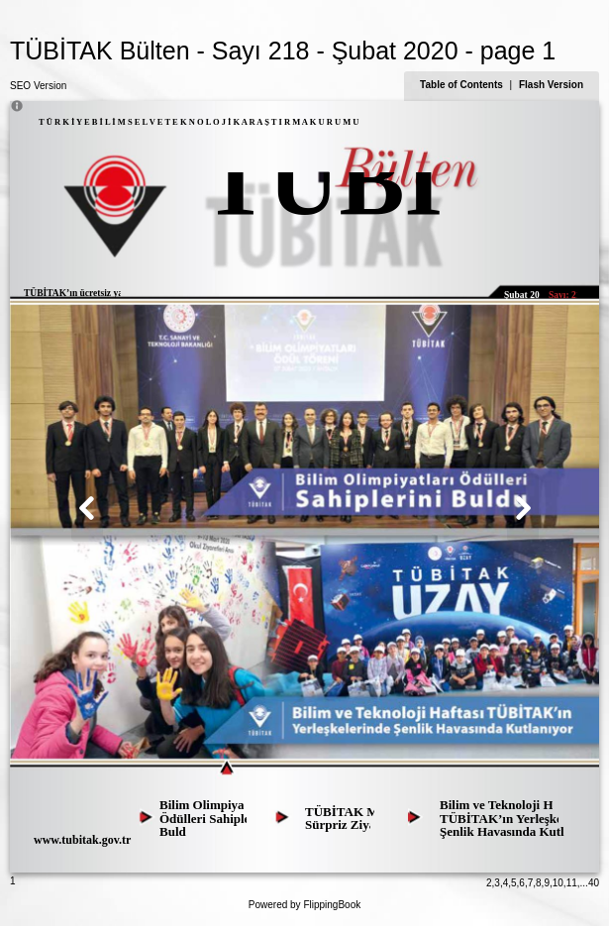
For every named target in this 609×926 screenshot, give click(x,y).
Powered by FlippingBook (304, 904)
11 (571, 882)
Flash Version (551, 84)
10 (558, 882)
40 (593, 882)
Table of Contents (462, 84)
